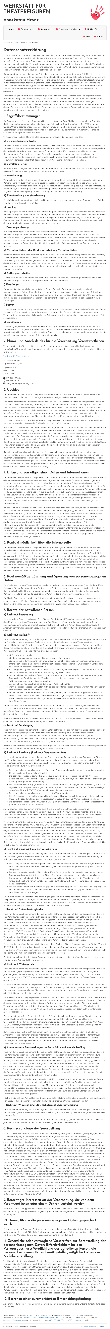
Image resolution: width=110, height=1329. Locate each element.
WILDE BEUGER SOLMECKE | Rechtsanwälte (65, 1320)
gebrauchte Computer (12, 1320)
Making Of (90, 29)
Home (11, 29)
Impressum (102, 1326)
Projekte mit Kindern (68, 29)
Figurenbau (26, 29)
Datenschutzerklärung (87, 1326)
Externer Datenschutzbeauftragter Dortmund (43, 1318)
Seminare (45, 29)
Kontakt (99, 36)
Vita (86, 36)
